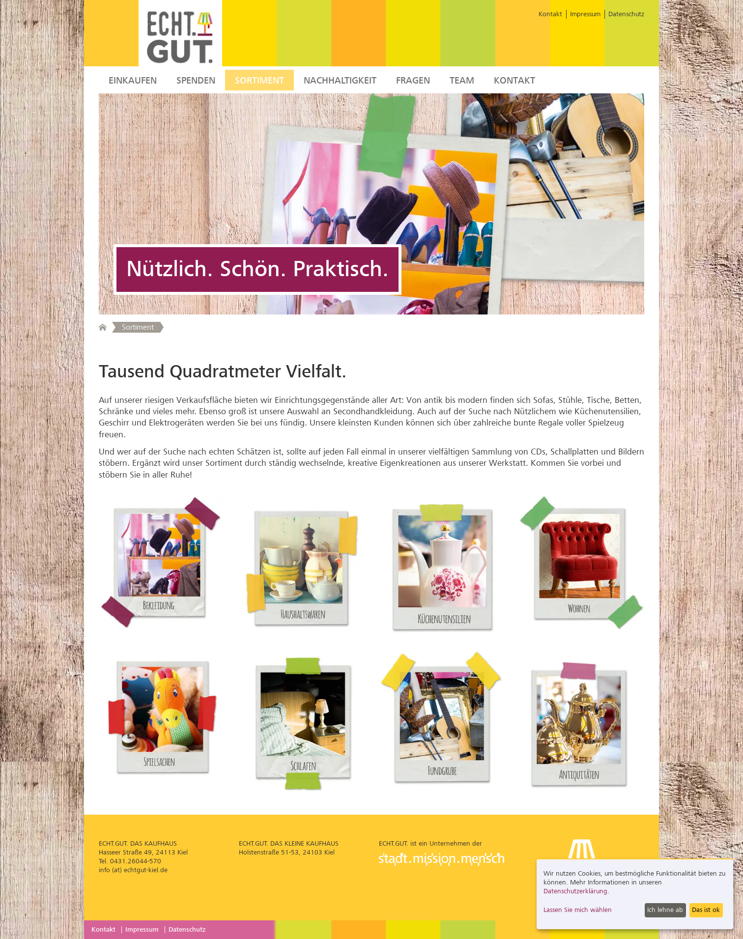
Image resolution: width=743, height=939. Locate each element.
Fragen (413, 80)
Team (462, 80)
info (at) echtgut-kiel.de (133, 870)
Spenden (195, 80)
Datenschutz (626, 14)
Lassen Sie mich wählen (577, 910)
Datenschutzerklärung (575, 891)
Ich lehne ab (665, 910)
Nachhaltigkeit (340, 80)
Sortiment (259, 80)
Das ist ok (706, 910)
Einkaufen (133, 80)
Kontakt (550, 14)
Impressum (585, 14)
